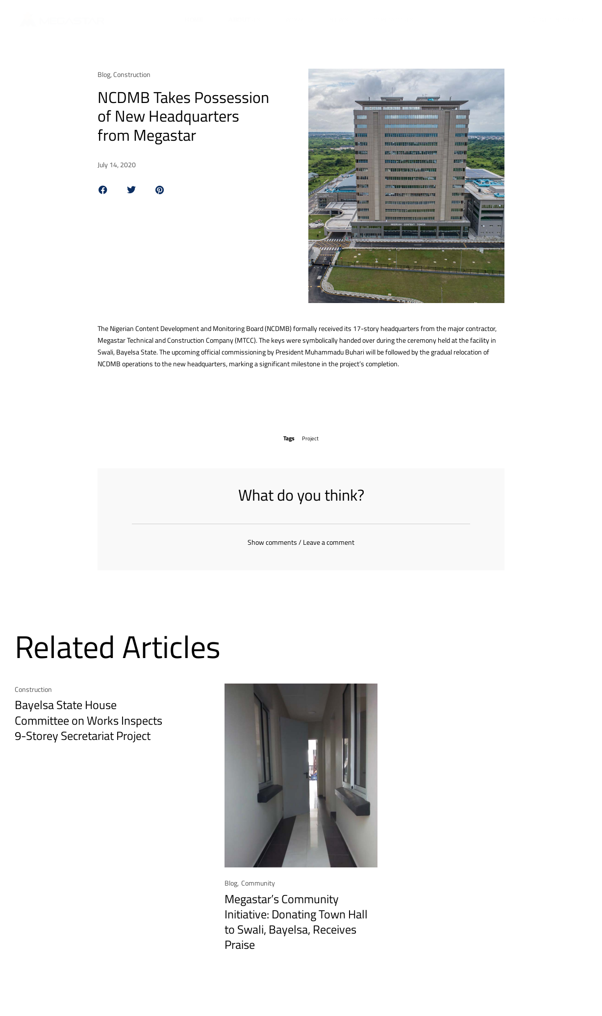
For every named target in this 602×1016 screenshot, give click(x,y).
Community (258, 888)
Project (310, 438)
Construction (131, 74)
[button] (103, 189)
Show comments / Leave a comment (301, 547)
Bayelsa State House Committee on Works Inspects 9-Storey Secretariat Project (88, 725)
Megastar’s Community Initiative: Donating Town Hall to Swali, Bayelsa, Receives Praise (296, 927)
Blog (104, 74)
